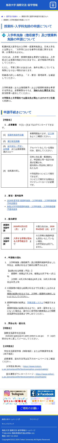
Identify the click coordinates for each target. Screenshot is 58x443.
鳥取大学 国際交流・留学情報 (22, 5)
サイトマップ (34, 419)
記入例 (51, 133)
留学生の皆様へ (12, 16)
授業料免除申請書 (16, 135)
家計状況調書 (14, 141)
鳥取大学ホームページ (11, 419)
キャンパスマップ (8, 424)
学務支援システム (35, 302)
